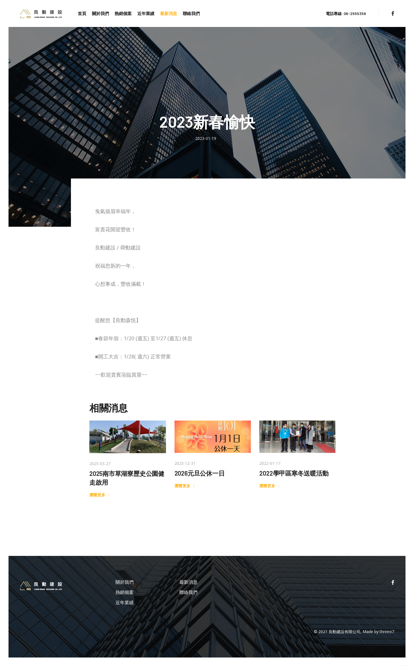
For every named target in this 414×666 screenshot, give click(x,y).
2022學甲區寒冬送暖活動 (293, 473)
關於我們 (100, 13)
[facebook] (392, 13)
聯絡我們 (191, 13)
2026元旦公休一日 (200, 473)
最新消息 (168, 13)
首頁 (82, 13)
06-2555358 (355, 13)
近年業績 (145, 13)
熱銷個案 (123, 13)
